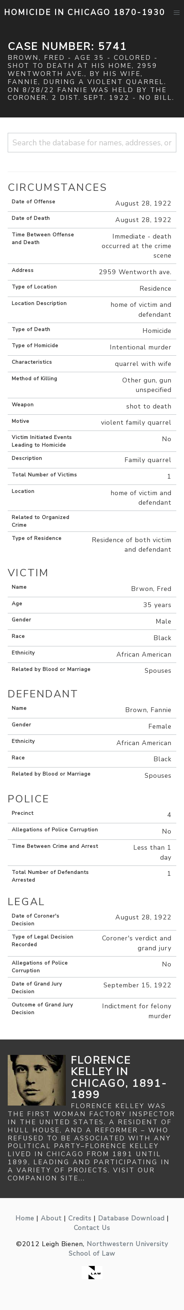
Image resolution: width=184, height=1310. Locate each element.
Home (24, 1218)
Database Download (131, 1218)
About (51, 1218)
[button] (176, 13)
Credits (79, 1218)
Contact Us (92, 1227)
